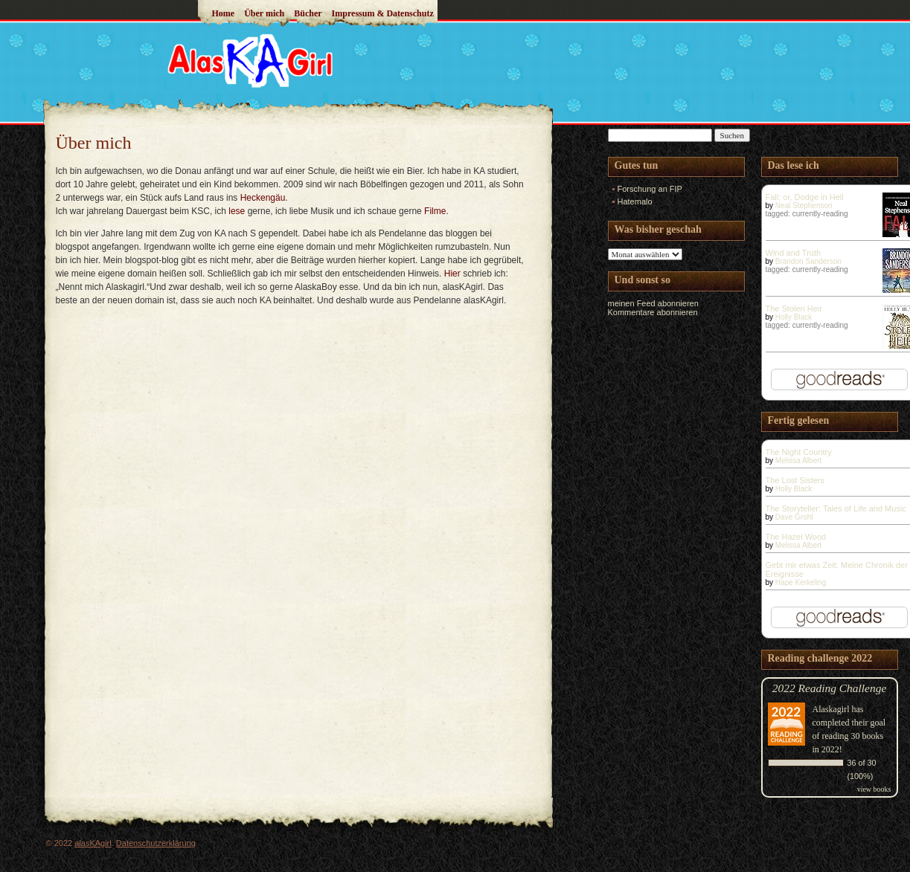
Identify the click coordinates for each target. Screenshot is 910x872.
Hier (452, 273)
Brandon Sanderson (808, 261)
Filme (435, 211)
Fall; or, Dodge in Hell (805, 197)
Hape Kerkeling (800, 582)
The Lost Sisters (795, 480)
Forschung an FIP (650, 188)
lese (236, 211)
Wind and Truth (793, 252)
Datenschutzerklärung (156, 843)
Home (223, 13)
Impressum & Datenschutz (383, 13)
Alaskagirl (831, 709)
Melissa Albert (798, 460)
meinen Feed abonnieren (653, 303)
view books (874, 789)
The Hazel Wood (796, 536)
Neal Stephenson (804, 205)
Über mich (264, 13)
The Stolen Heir (794, 308)
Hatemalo (635, 201)
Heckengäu (263, 198)
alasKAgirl (93, 843)
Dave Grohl (794, 517)
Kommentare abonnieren (653, 312)
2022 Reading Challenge (829, 688)
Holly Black (793, 317)
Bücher (307, 13)
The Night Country (799, 452)
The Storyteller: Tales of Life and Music (836, 508)
